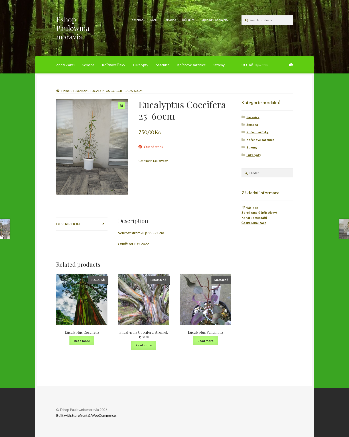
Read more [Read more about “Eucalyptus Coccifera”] (82, 341)
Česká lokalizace (253, 223)
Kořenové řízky (113, 65)
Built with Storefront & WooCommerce (86, 415)
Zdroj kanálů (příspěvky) (259, 212)
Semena (88, 65)
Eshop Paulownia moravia (72, 27)
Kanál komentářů (254, 218)
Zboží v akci (65, 65)
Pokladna (169, 20)
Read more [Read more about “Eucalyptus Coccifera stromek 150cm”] (144, 345)
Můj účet (188, 20)
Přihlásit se (249, 207)
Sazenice (162, 65)
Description (68, 224)
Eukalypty (140, 65)
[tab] (82, 224)
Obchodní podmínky (214, 20)
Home (65, 91)
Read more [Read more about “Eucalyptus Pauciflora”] (205, 341)
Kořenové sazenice (191, 65)
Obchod (138, 20)
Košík (153, 20)
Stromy (219, 65)
